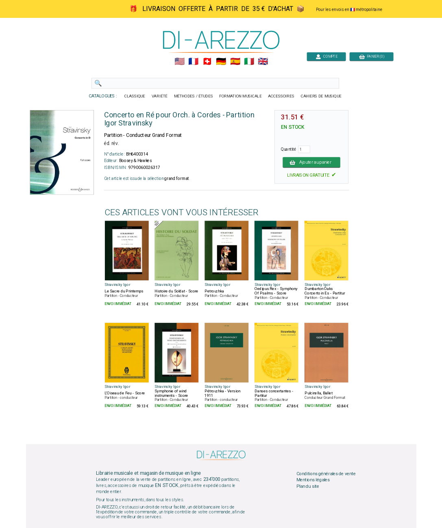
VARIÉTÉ (159, 96)
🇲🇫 (193, 62)
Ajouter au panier (311, 162)
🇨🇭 (207, 62)
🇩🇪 (221, 62)
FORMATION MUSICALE (240, 96)
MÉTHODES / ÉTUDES (193, 96)
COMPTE (326, 56)
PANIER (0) (371, 56)
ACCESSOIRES (281, 96)
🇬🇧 (263, 62)
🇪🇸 (235, 62)
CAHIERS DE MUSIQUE (320, 96)
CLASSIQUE (134, 96)
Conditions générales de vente (325, 473)
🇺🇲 (179, 62)
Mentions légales (312, 480)
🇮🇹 (249, 62)
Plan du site (307, 486)
